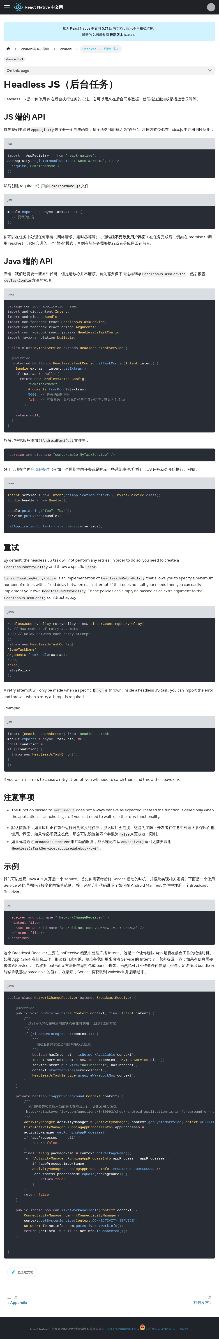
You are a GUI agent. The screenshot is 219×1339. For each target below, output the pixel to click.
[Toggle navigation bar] (7, 7)
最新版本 (116, 35)
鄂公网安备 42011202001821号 (167, 1329)
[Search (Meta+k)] (211, 7)
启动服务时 (40, 469)
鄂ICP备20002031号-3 (123, 1329)
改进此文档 (22, 1272)
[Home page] (8, 48)
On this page (18, 70)
